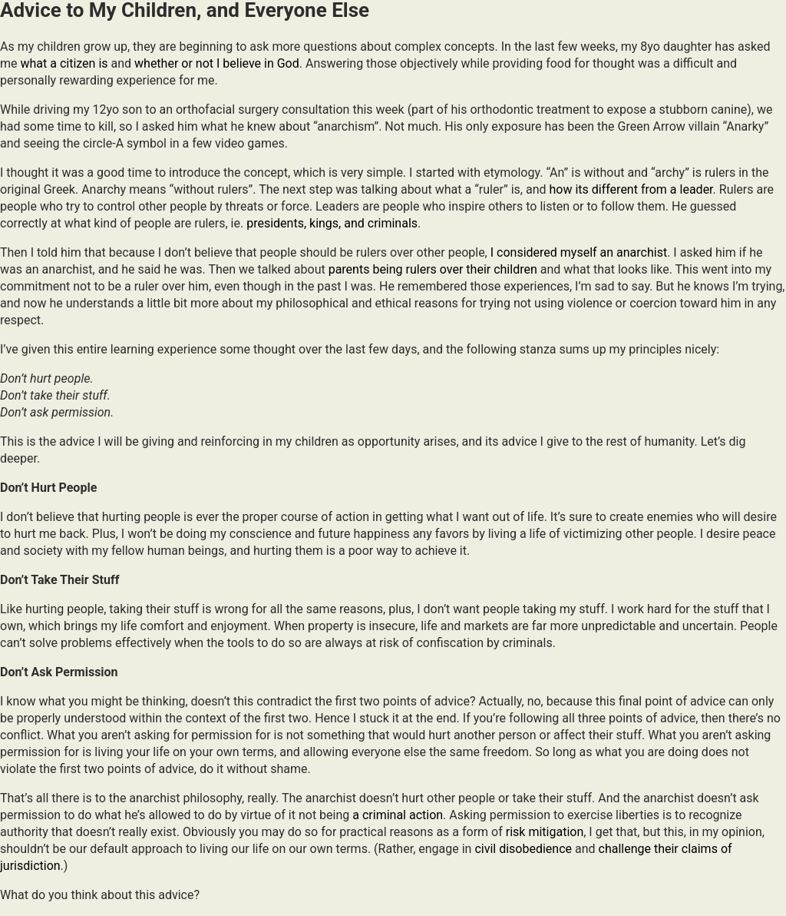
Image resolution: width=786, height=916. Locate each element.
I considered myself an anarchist (578, 252)
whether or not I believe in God (216, 63)
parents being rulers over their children (433, 269)
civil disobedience (523, 848)
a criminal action (397, 815)
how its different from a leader (630, 189)
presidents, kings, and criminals (332, 223)
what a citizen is (63, 63)
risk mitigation (544, 832)
